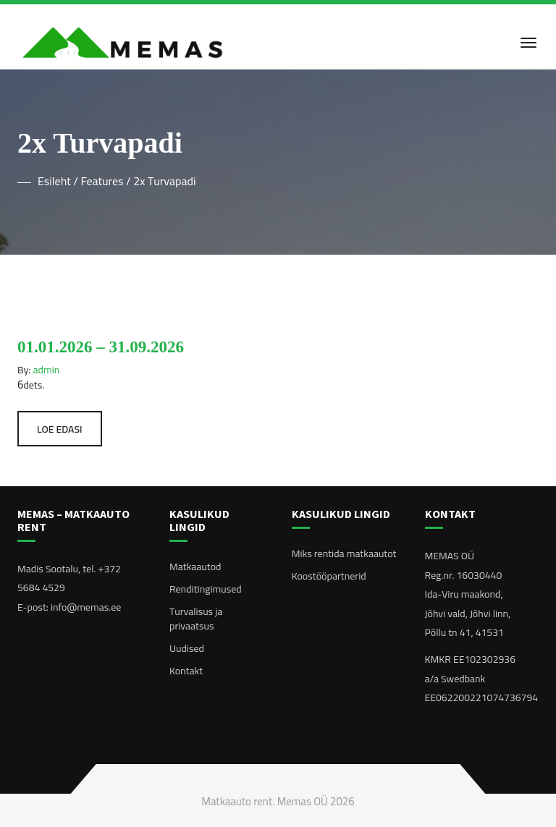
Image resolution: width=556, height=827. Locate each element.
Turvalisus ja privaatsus (195, 618)
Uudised (186, 648)
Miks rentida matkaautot (344, 553)
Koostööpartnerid (329, 576)
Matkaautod (195, 566)
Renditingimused (205, 589)
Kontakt (186, 670)
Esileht (54, 181)
